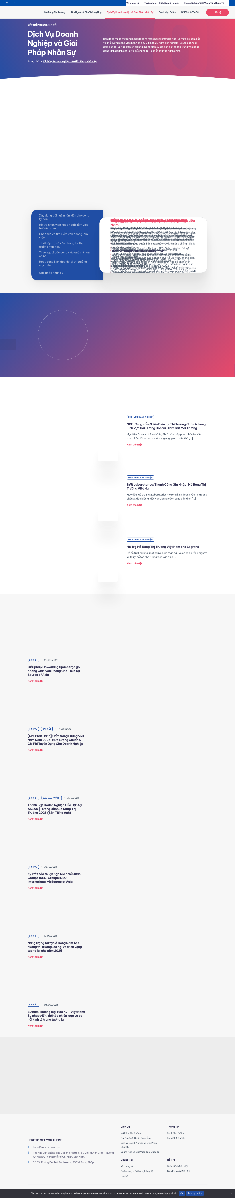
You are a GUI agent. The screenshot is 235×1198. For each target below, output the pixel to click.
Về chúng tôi (132, 3)
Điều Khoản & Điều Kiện (179, 1171)
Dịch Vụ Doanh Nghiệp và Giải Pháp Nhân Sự (130, 12)
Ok (181, 1193)
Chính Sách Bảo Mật (177, 1166)
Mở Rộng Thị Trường (54, 12)
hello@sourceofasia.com (47, 1147)
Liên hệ (217, 12)
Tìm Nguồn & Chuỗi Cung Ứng (86, 12)
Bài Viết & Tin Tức (190, 12)
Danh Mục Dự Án (167, 12)
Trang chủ (33, 61)
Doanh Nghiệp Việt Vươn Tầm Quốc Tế (204, 3)
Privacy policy (195, 1193)
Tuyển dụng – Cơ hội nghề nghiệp (161, 3)
